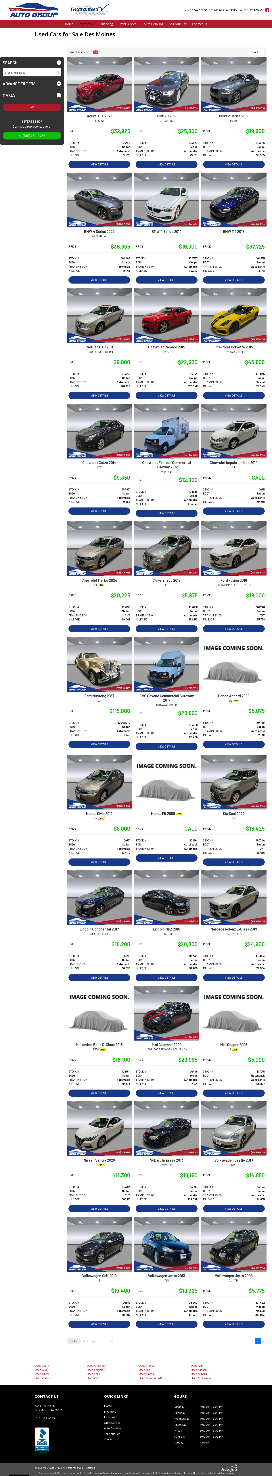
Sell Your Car (112, 1434)
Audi (41, 1370)
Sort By (255, 52)
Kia (144, 1370)
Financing (109, 1417)
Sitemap (90, 1467)
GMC (93, 1378)
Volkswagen (202, 1378)
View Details (99, 164)
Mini (197, 1365)
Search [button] (10, 62)
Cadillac (43, 1378)
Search (32, 107)
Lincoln (147, 1374)
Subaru (199, 1374)
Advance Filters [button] (19, 83)
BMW (42, 1374)
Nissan (199, 1370)
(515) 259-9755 (32, 135)
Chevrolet (96, 1365)
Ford (93, 1374)
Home (108, 1406)
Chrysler (96, 1370)
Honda (147, 1365)
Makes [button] (9, 95)
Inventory (110, 1411)
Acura (42, 1365)
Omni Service (112, 1422)
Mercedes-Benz (152, 1378)
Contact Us (111, 1439)
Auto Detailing (113, 1428)
